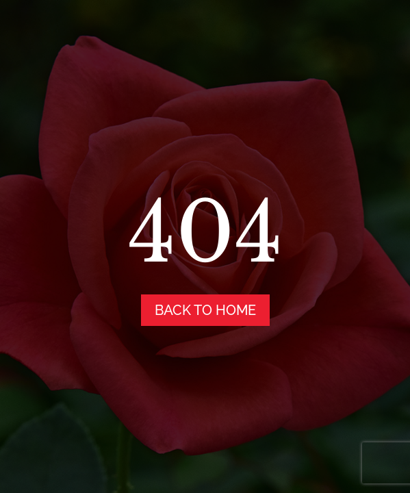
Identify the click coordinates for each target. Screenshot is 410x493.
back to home (205, 310)
